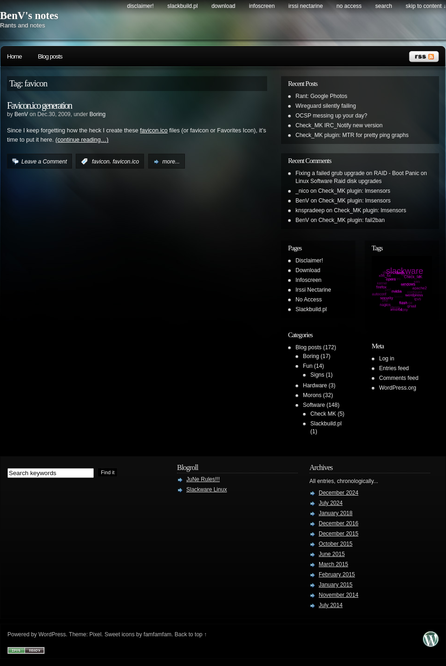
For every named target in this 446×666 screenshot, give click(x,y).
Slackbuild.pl (182, 6)
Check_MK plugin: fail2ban (351, 220)
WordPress (52, 634)
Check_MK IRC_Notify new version (338, 125)
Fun (308, 366)
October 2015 (336, 544)
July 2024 (330, 503)
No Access (348, 6)
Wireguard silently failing (325, 106)
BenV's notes (29, 15)
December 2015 (338, 533)
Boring (97, 114)
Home (14, 56)
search (383, 6)
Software (314, 405)
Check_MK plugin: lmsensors (354, 191)
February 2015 (337, 574)
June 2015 (332, 554)
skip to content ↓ (426, 6)
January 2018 (336, 513)
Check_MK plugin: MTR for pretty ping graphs (351, 135)
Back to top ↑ (191, 634)
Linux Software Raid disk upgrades (338, 181)
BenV (21, 114)
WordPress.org (397, 388)
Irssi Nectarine (306, 6)
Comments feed (399, 378)
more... (171, 161)
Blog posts (50, 56)
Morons (312, 395)
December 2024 (338, 493)
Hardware (315, 385)
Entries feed (394, 368)
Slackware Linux (206, 489)
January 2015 (336, 584)
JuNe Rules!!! (203, 479)
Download (223, 6)
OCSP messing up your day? (331, 115)
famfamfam (157, 634)
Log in (386, 358)
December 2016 (338, 523)
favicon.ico (154, 130)
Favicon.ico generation (39, 105)
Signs (317, 375)
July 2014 (330, 605)
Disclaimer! (140, 6)
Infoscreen (262, 6)
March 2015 (333, 564)
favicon (101, 161)
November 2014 (338, 595)
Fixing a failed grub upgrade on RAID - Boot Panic (357, 173)
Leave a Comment (44, 161)
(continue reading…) (81, 140)
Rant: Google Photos (321, 96)
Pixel (95, 634)
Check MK (323, 414)
